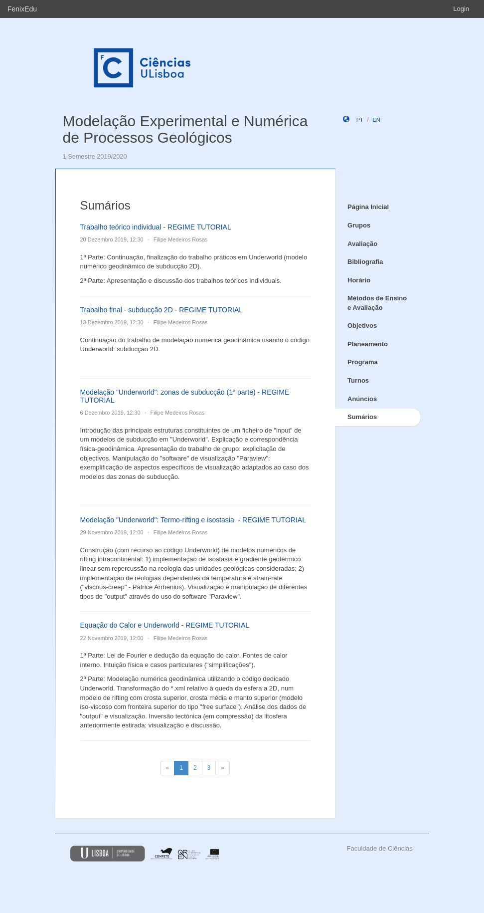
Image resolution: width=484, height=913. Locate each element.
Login (461, 8)
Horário (358, 280)
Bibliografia (365, 261)
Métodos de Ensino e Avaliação (377, 302)
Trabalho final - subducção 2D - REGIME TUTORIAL (161, 310)
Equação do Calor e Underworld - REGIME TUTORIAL (165, 625)
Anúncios (362, 399)
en (376, 120)
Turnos (358, 380)
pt (359, 120)
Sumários (362, 417)
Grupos (358, 225)
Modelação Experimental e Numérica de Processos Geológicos (185, 129)
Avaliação (362, 243)
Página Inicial (368, 207)
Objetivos (362, 325)
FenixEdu (22, 9)
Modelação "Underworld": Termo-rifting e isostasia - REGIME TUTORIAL (193, 520)
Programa (362, 362)
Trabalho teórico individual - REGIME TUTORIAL (155, 227)
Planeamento (367, 344)
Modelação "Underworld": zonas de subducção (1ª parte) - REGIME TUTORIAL (185, 396)
